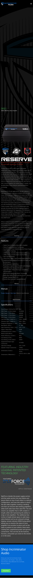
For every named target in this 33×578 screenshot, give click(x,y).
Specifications (16, 299)
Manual (16, 283)
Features (16, 235)
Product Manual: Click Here (8, 293)
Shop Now (6, 570)
